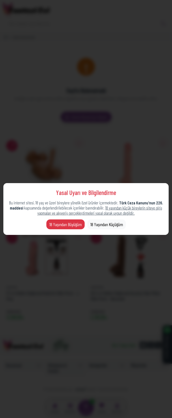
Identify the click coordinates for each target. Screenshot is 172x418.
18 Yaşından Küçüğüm (106, 224)
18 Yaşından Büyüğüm (65, 224)
